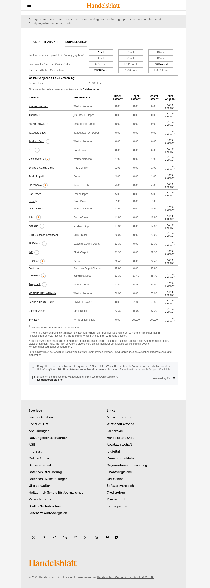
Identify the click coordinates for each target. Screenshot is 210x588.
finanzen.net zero (38, 106)
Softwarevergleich (120, 485)
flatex (32, 217)
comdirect (34, 275)
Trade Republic (37, 176)
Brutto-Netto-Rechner (45, 506)
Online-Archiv (39, 458)
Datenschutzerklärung (45, 472)
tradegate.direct (37, 132)
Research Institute (120, 458)
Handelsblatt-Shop (121, 437)
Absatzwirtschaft (119, 444)
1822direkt (35, 243)
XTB (31, 149)
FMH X (171, 378)
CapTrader (35, 194)
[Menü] (29, 5)
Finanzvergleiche (119, 472)
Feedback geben (41, 417)
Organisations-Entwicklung (127, 465)
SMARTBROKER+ (39, 123)
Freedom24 (35, 185)
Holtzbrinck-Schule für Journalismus (56, 492)
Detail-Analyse (91, 89)
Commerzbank (37, 310)
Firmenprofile (117, 506)
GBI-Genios (115, 479)
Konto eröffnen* (170, 106)
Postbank (34, 268)
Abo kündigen (39, 431)
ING (31, 252)
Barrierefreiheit (40, 465)
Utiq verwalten (40, 485)
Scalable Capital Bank (41, 167)
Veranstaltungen (41, 499)
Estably (33, 201)
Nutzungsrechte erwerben (48, 437)
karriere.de (115, 431)
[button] (48, 141)
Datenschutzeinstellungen (48, 479)
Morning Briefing (119, 417)
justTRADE (35, 115)
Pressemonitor (118, 499)
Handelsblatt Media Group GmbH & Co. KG (125, 577)
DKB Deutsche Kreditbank (43, 234)
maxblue (33, 225)
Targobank (35, 284)
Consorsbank (36, 158)
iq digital (113, 451)
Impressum (37, 451)
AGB (32, 444)
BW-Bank (34, 319)
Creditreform (116, 492)
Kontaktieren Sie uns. (50, 379)
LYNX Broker (36, 208)
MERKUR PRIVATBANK (42, 293)
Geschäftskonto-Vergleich (48, 513)
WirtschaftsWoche (120, 424)
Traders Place (36, 141)
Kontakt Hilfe (38, 424)
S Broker (34, 261)
